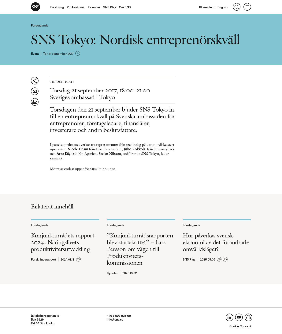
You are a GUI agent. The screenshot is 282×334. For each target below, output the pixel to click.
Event (35, 53)
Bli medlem (206, 7)
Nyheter (112, 273)
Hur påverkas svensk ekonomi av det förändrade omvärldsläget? (216, 242)
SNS (35, 6)
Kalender (94, 7)
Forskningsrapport (43, 259)
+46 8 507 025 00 (119, 315)
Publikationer (76, 7)
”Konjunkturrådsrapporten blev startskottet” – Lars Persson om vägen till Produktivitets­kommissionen (140, 249)
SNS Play (109, 7)
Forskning (57, 7)
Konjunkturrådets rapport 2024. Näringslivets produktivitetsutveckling (62, 242)
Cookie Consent (240, 326)
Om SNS (125, 7)
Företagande (39, 25)
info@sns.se (115, 319)
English (222, 7)
